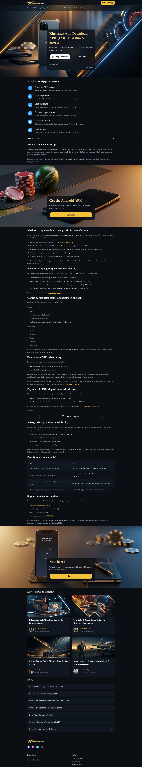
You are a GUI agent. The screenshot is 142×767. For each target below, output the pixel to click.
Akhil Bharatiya (77, 765)
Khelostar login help (54, 293)
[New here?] (71, 557)
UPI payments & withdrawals (90, 406)
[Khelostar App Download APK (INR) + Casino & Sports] (71, 38)
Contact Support (71, 416)
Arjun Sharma (76, 761)
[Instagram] (33, 747)
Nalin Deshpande (77, 758)
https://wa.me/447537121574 (46, 516)
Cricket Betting (81, 8)
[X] (42, 747)
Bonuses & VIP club (72, 384)
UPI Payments (50, 8)
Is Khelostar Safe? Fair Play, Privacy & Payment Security (46, 621)
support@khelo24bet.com (42, 505)
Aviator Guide (70, 8)
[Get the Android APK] (71, 196)
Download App (107, 3)
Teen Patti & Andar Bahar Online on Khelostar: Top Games (89, 621)
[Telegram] (37, 747)
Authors (74, 755)
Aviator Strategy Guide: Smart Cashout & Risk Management (91, 662)
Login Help (41, 8)
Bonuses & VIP (61, 8)
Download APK (32, 8)
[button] (71, 138)
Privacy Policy (31, 755)
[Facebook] (28, 747)
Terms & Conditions (33, 760)
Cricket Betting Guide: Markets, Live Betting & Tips (48, 662)
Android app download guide (65, 242)
